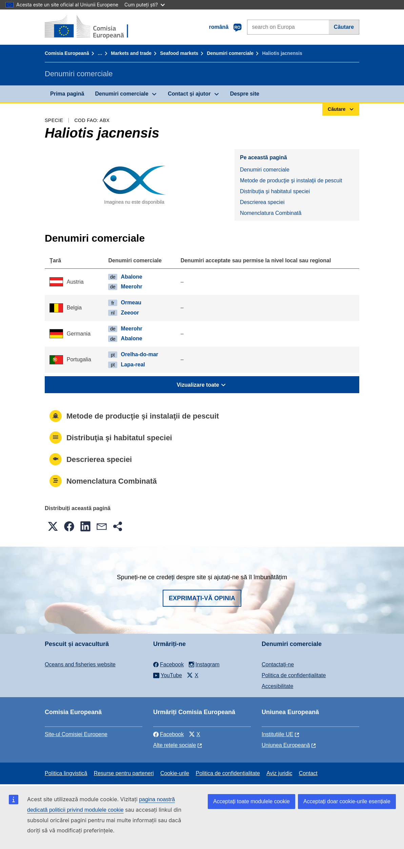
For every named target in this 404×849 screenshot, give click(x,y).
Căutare (344, 27)
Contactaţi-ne (278, 664)
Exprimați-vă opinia (202, 598)
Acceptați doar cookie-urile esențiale (346, 801)
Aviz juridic (279, 773)
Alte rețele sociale (174, 745)
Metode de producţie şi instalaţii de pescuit (291, 180)
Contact (308, 773)
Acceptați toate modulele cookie (251, 801)
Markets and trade (131, 53)
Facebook (168, 734)
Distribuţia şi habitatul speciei (275, 191)
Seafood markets (179, 53)
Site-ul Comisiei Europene (76, 734)
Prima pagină (67, 94)
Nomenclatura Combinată (270, 213)
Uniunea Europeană (286, 745)
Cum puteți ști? (144, 4)
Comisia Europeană (67, 53)
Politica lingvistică (66, 773)
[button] (53, 526)
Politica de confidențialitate (294, 675)
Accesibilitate (277, 686)
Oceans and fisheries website (80, 664)
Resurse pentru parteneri (124, 773)
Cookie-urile (174, 773)
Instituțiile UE (277, 734)
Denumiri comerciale (230, 53)
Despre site (244, 94)
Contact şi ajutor (189, 94)
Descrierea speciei (262, 202)
